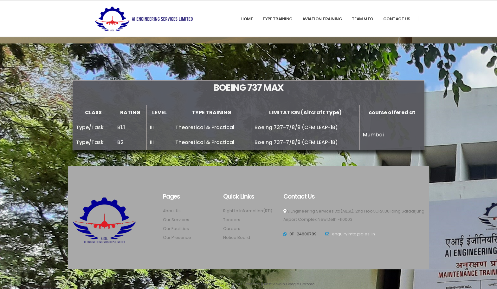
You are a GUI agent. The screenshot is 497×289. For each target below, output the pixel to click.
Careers (231, 228)
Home (247, 19)
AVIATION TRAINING (322, 19)
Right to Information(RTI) (247, 210)
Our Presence (177, 237)
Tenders (231, 219)
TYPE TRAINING (277, 19)
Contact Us (396, 19)
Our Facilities (176, 228)
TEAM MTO (362, 19)
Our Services (176, 219)
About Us (172, 210)
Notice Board (236, 237)
